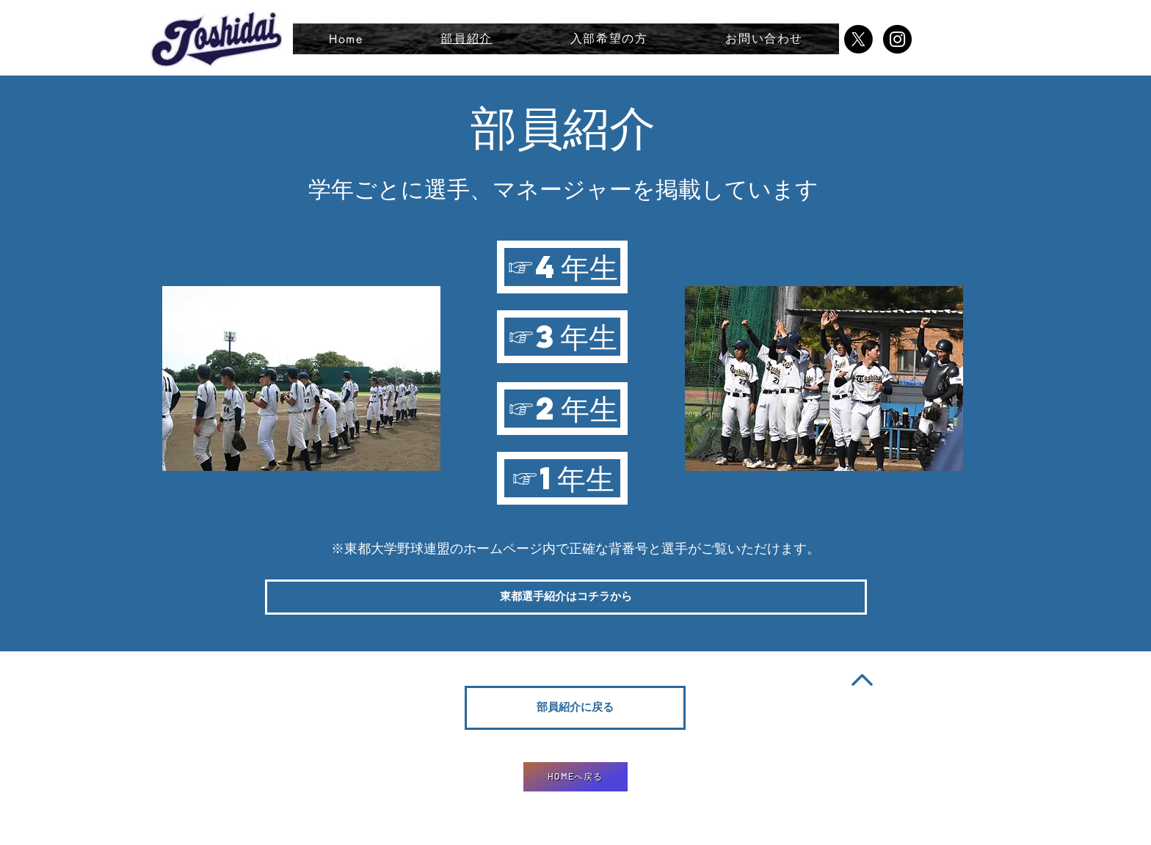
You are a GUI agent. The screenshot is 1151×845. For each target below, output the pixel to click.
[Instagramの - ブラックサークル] (897, 39)
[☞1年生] (562, 478)
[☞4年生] (562, 267)
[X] (858, 39)
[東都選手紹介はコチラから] (566, 597)
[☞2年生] (562, 408)
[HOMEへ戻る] (575, 776)
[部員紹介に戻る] (575, 708)
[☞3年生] (562, 336)
